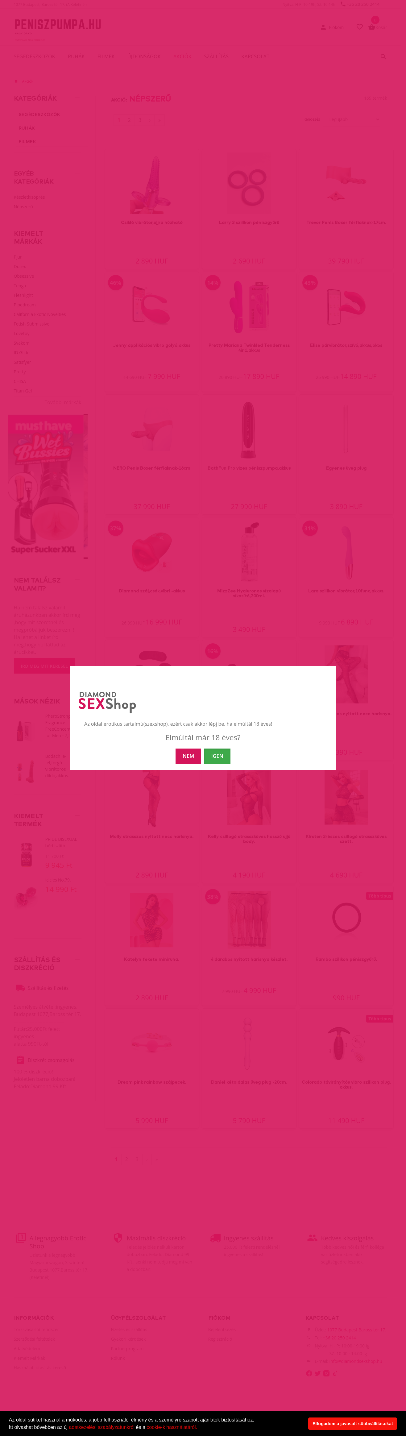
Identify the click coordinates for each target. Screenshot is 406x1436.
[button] (199, 1428)
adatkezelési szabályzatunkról (102, 1427)
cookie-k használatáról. (172, 1427)
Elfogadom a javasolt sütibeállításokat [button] (353, 1423)
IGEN (217, 756)
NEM (188, 756)
